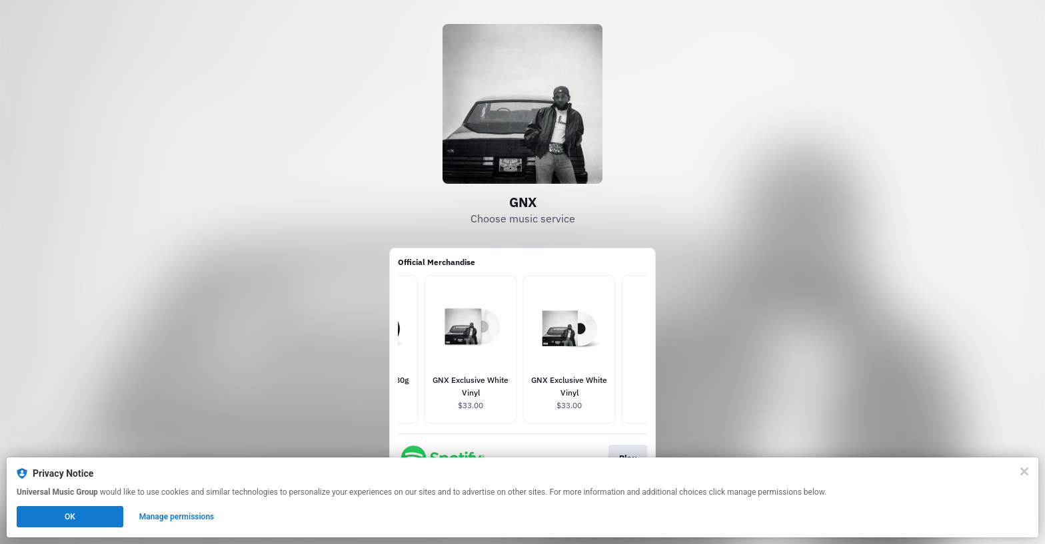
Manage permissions (177, 516)
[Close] (1024, 471)
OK (70, 516)
